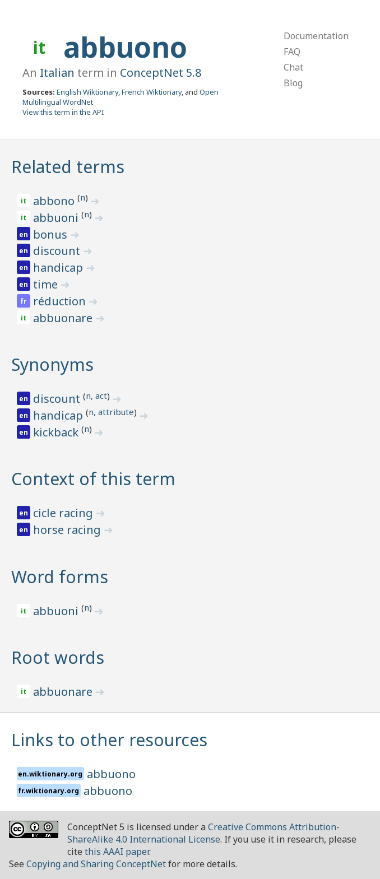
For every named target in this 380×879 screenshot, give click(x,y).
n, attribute (111, 411)
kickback (57, 432)
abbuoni (57, 217)
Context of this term (93, 478)
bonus (51, 234)
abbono (55, 200)
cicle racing (64, 512)
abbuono (125, 47)
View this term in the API (63, 112)
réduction (61, 301)
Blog (293, 83)
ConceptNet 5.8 (160, 72)
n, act (96, 395)
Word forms (59, 576)
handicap (59, 267)
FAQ (292, 51)
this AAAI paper (117, 851)
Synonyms (52, 364)
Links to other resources (109, 739)
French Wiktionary (152, 92)
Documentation (316, 36)
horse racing (68, 529)
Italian (57, 72)
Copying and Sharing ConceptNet (96, 864)
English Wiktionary (87, 92)
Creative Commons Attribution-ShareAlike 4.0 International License (203, 833)
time (47, 284)
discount (58, 250)
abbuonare (64, 317)
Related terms (67, 166)
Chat (293, 67)
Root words (57, 657)
